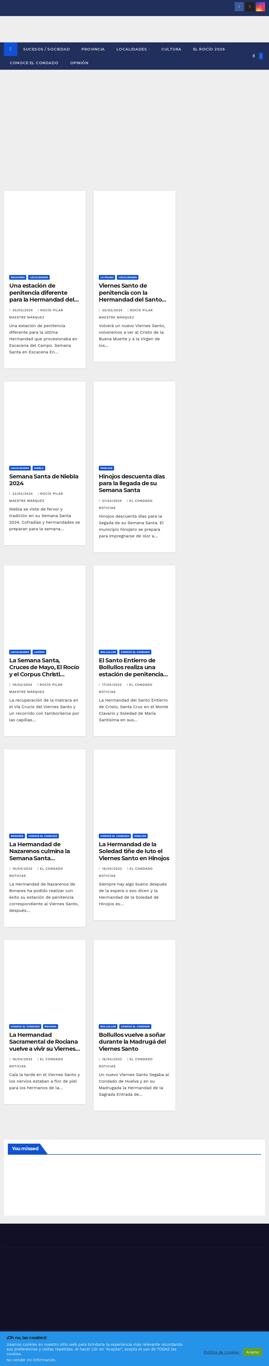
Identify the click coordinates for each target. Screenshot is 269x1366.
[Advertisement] (134, 109)
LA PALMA (106, 277)
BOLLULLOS (108, 652)
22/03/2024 (23, 494)
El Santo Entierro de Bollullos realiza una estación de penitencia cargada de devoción (131, 671)
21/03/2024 (112, 501)
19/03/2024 (23, 685)
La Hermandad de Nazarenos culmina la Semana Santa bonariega (39, 855)
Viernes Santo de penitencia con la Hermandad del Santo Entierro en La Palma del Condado (133, 299)
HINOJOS (106, 468)
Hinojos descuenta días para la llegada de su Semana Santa (132, 483)
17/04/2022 (112, 685)
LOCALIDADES (132, 49)
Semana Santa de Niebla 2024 (43, 480)
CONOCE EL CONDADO (34, 63)
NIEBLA (39, 468)
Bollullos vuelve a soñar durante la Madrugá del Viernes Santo (132, 1041)
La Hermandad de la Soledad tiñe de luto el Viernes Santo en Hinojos (134, 851)
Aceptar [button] (252, 1352)
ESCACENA (18, 277)
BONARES (17, 835)
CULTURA (171, 49)
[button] (253, 55)
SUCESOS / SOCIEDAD (46, 49)
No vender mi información (31, 1360)
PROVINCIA (93, 49)
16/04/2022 (23, 868)
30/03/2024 (23, 310)
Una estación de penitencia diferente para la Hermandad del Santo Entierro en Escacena (41, 299)
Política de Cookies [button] (221, 1352)
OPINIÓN (79, 63)
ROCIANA (50, 1026)
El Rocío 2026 (209, 49)
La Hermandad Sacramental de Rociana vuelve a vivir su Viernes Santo (43, 1045)
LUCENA (39, 652)
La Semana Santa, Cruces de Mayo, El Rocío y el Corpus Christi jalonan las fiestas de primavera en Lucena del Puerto (44, 678)
